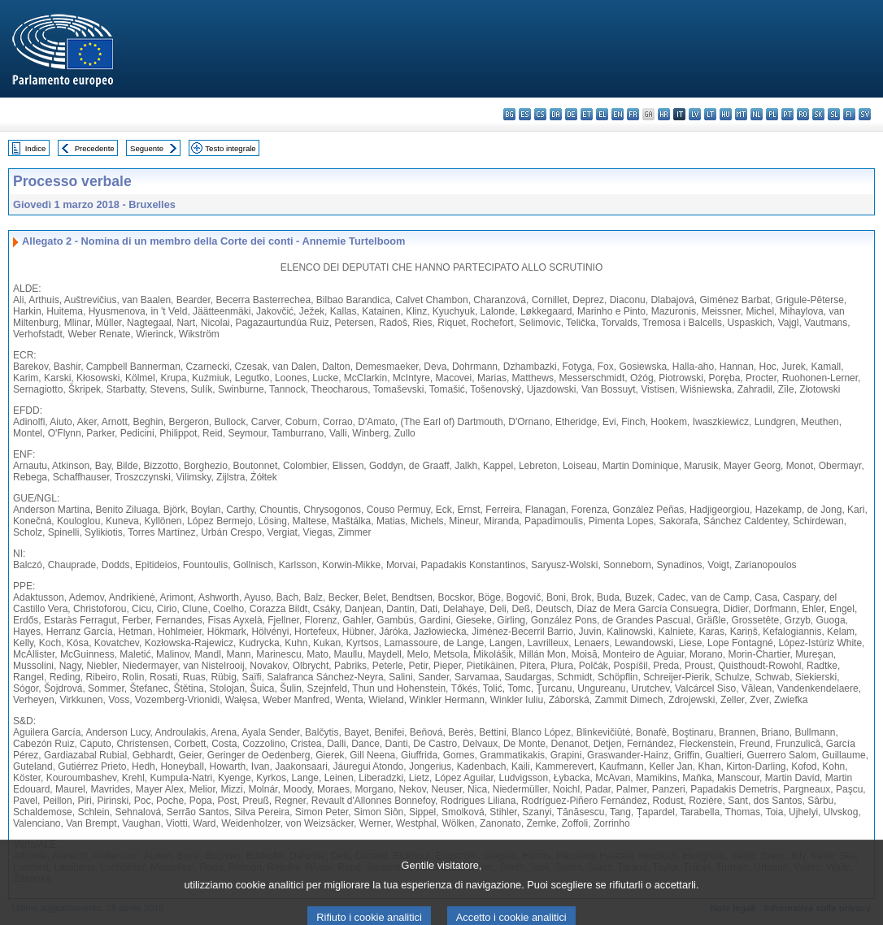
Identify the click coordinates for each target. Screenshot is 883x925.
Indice (35, 148)
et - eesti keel (587, 114)
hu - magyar (726, 114)
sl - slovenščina (834, 114)
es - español (525, 114)
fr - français (633, 114)
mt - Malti (741, 114)
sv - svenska (865, 114)
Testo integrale (230, 148)
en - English (617, 114)
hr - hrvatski (664, 114)
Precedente (95, 148)
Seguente (146, 148)
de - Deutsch (571, 114)
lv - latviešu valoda (695, 114)
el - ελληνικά (602, 114)
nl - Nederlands (756, 114)
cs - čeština (540, 114)
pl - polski (772, 114)
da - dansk (556, 114)
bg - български (509, 114)
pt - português (787, 114)
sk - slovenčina (818, 114)
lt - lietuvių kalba (710, 114)
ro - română (803, 114)
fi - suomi (849, 114)
